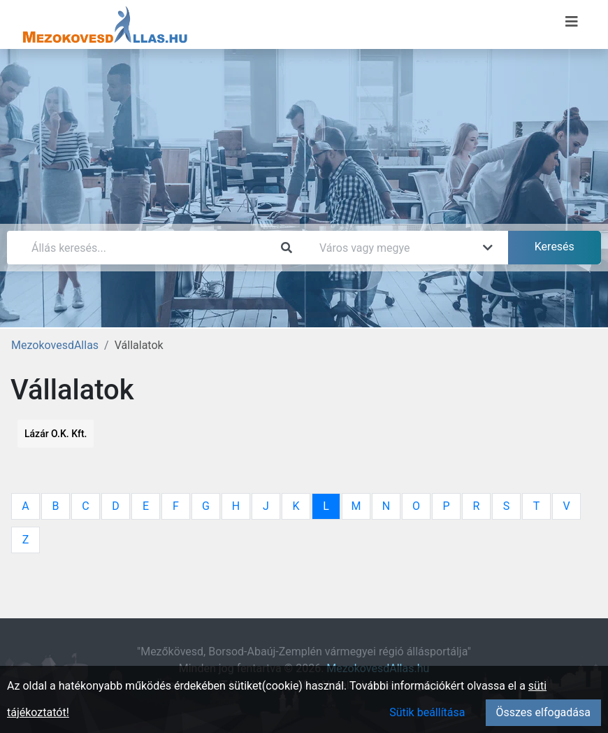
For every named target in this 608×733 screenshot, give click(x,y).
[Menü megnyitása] (571, 21)
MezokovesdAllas (55, 345)
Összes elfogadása (543, 712)
